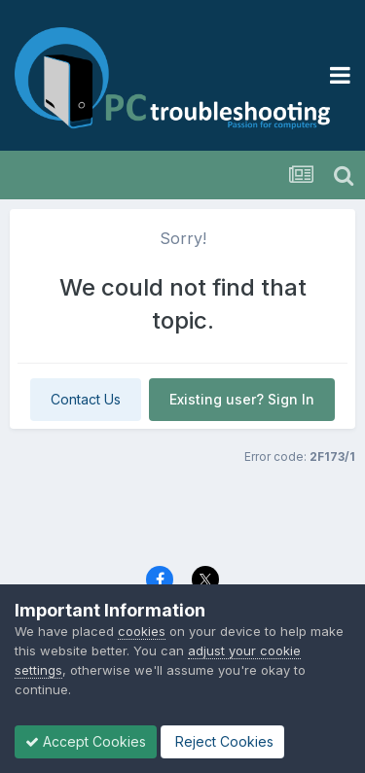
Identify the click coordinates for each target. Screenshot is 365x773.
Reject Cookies (222, 741)
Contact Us (86, 399)
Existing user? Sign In (241, 399)
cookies (141, 631)
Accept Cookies (85, 741)
